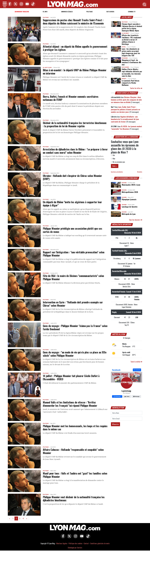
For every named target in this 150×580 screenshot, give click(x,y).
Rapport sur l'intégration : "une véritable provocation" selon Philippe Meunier (73, 253)
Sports (124, 78)
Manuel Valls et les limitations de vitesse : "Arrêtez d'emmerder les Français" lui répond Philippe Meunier (70, 403)
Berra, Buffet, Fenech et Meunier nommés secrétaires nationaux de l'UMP (70, 98)
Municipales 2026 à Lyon (131, 184)
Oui (113, 155)
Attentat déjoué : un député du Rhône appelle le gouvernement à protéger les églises (75, 48)
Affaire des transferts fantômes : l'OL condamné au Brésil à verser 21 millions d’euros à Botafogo (131, 39)
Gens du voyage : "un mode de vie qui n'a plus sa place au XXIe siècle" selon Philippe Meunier (74, 353)
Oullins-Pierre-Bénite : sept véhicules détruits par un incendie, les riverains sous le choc (132, 72)
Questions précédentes (117, 172)
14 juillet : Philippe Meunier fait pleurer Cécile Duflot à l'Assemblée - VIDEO (71, 377)
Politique (89, 11)
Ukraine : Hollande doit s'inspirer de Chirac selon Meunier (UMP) (72, 177)
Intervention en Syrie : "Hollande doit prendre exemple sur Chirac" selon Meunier (73, 303)
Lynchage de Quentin (129, 206)
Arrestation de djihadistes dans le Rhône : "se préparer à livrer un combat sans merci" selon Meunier (75, 150)
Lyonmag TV (131, 11)
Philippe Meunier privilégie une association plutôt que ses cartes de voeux (72, 230)
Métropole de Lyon (129, 214)
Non (113, 158)
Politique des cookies (75, 543)
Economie (125, 58)
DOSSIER (124, 182)
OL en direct (125, 33)
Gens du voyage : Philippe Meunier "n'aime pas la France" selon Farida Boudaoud (75, 327)
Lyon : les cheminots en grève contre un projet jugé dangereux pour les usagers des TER (131, 52)
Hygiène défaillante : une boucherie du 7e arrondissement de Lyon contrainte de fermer (125, 119)
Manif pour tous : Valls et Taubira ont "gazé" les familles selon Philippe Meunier (75, 474)
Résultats (139, 172)
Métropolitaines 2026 (130, 192)
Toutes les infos (136, 88)
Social (124, 47)
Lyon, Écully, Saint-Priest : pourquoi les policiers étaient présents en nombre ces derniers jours (125, 109)
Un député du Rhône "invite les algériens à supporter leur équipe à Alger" (72, 203)
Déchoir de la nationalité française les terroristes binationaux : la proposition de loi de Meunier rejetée (74, 124)
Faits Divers (110, 11)
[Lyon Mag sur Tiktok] (87, 537)
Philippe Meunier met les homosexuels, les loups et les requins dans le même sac (75, 427)
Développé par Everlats (75, 547)
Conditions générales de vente (99, 543)
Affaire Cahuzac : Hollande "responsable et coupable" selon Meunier (73, 451)
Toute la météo (136, 361)
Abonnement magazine (22, 11)
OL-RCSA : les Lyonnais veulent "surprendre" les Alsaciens (126, 127)
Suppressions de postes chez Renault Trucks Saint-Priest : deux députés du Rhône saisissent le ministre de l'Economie (73, 21)
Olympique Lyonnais (129, 199)
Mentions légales (61, 543)
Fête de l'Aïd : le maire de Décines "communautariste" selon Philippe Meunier (73, 277)
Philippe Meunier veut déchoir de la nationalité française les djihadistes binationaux (74, 498)
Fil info (45, 11)
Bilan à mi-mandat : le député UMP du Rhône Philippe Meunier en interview (74, 71)
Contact (86, 543)
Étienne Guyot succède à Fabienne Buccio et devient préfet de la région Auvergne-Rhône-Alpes (132, 27)
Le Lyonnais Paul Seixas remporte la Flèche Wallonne (130, 82)
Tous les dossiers (135, 220)
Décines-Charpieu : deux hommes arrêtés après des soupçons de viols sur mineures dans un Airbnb (126, 100)
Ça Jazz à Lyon (47, 67)
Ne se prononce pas (118, 162)
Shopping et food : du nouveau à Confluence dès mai (131, 62)
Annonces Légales (67, 11)
